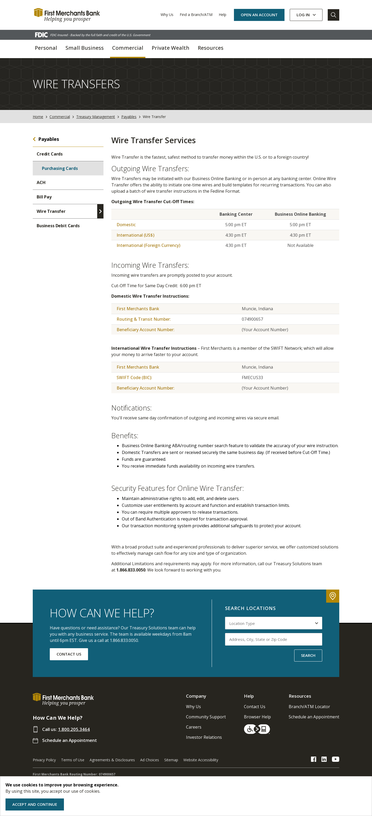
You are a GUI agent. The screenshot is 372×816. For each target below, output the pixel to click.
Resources (300, 696)
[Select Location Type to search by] (273, 623)
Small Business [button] (84, 47)
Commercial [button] (127, 47)
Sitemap (171, 759)
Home (38, 116)
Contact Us (254, 706)
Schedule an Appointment (69, 740)
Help (222, 14)
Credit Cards (50, 154)
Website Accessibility (200, 759)
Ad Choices (149, 759)
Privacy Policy (44, 759)
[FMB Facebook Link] (313, 760)
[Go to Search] (333, 15)
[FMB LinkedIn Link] (324, 760)
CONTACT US (69, 654)
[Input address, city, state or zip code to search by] (273, 639)
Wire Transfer (51, 211)
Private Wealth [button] (170, 47)
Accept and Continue (34, 804)
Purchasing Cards (60, 168)
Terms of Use (72, 759)
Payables (128, 116)
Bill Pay (44, 197)
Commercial (60, 116)
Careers (193, 727)
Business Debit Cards (58, 226)
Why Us (167, 14)
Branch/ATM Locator (309, 706)
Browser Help (257, 717)
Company (196, 696)
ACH (41, 182)
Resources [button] (210, 47)
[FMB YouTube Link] (335, 760)
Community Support (206, 717)
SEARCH (308, 655)
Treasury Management (95, 116)
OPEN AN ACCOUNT (259, 14)
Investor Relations (204, 737)
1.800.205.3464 (74, 729)
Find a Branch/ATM (196, 14)
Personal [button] (46, 47)
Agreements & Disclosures (112, 759)
